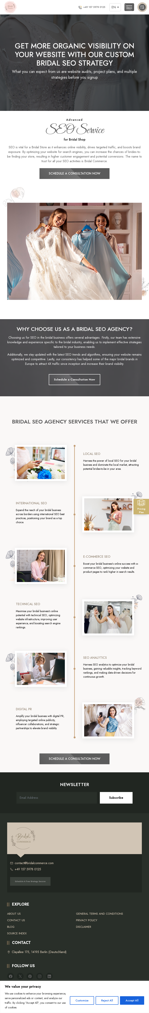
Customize (81, 1000)
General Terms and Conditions (99, 914)
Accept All (132, 1000)
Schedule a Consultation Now (74, 173)
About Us (14, 914)
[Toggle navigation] (129, 7)
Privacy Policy (86, 920)
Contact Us (16, 920)
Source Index (17, 933)
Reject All (107, 1000)
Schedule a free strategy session (30, 881)
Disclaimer (83, 927)
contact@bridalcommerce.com (32, 863)
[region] (74, 997)
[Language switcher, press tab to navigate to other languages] (115, 7)
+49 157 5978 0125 (25, 869)
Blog (11, 927)
